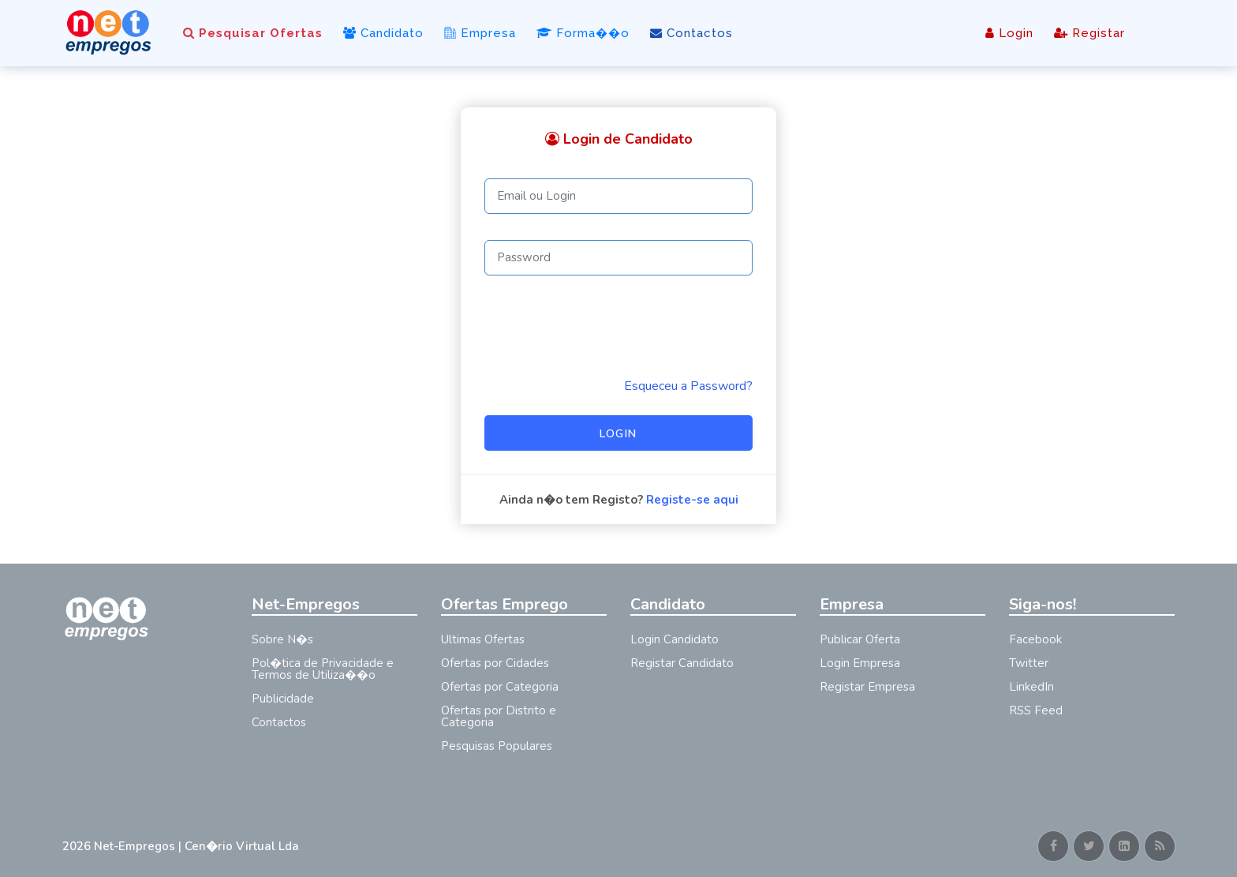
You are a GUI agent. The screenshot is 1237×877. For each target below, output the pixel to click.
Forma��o (583, 33)
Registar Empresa (867, 687)
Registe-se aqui (692, 500)
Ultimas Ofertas (483, 639)
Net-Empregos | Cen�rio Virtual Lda (196, 846)
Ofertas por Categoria (500, 687)
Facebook (1035, 639)
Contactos (691, 33)
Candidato (383, 33)
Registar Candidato (682, 663)
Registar (1089, 33)
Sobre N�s (282, 639)
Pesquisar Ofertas (253, 33)
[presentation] (604, 326)
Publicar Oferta (860, 639)
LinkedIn (1031, 687)
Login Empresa (860, 663)
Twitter (1028, 663)
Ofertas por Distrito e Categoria (498, 716)
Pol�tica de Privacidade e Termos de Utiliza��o (323, 669)
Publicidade (283, 698)
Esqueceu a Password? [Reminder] (688, 386)
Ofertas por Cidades (495, 663)
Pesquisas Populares (496, 746)
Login (1009, 33)
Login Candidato (674, 639)
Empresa (480, 33)
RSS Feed (1036, 710)
